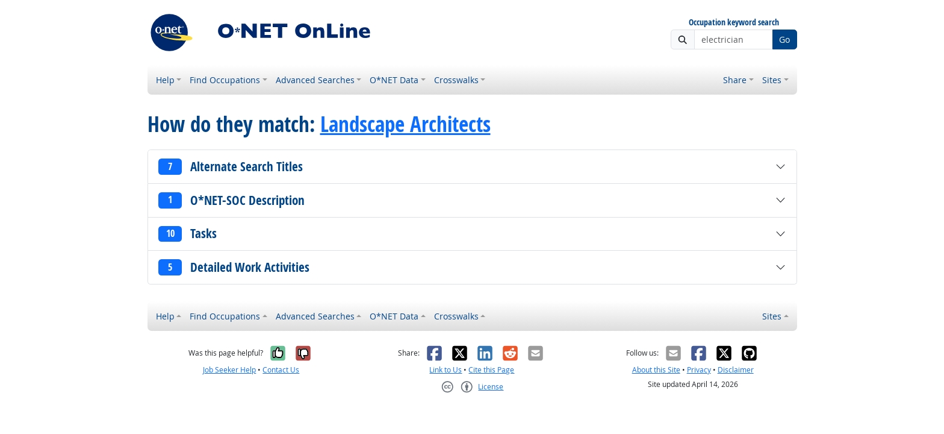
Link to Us (445, 370)
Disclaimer (736, 370)
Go (784, 39)
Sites (771, 80)
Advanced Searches (315, 80)
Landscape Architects (405, 124)
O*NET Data (394, 80)
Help (165, 80)
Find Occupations (225, 80)
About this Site (656, 370)
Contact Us (280, 370)
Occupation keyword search (734, 22)
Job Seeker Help (229, 370)
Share (735, 80)
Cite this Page (491, 370)
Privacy (699, 370)
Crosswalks (456, 80)
